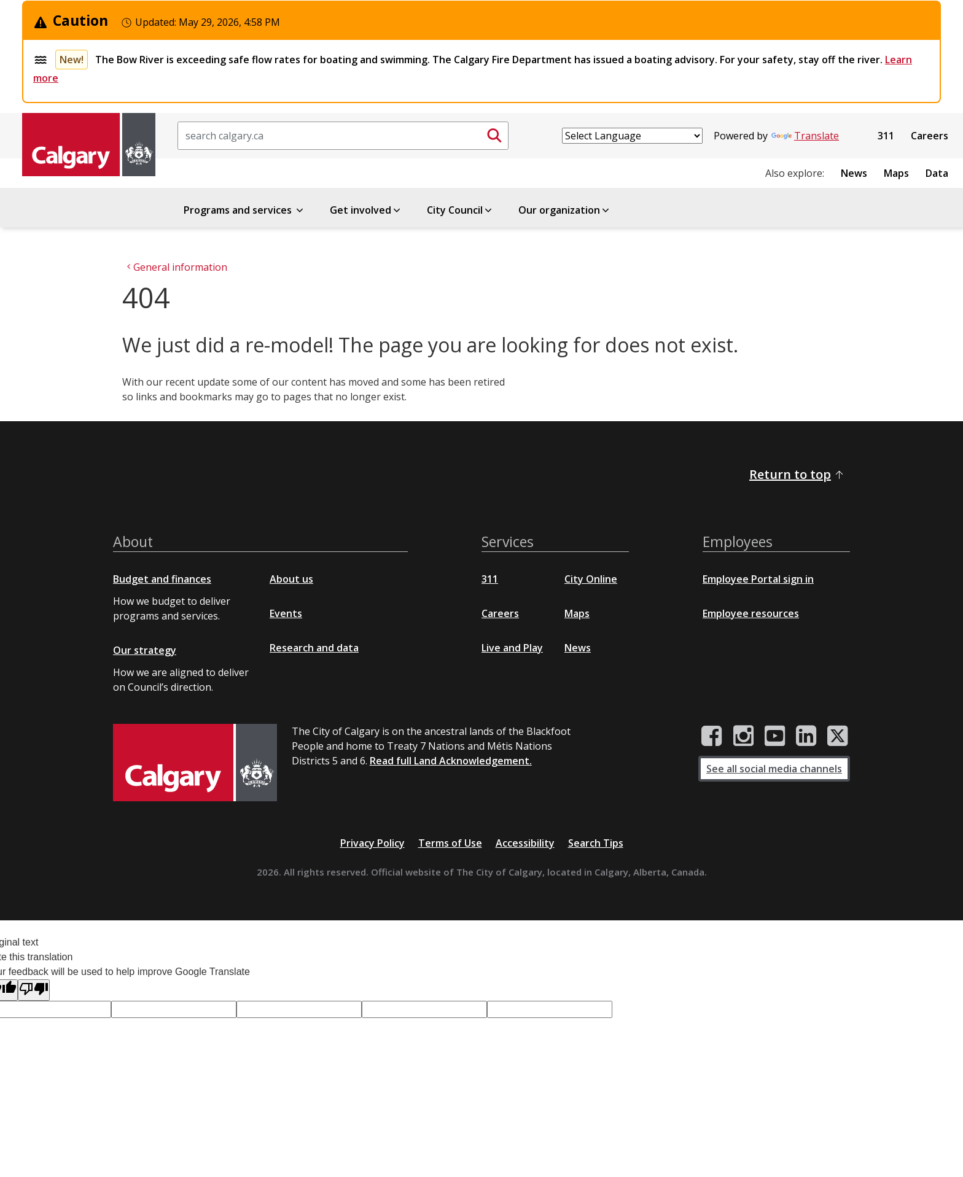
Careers (929, 135)
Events (286, 613)
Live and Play (512, 648)
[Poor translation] (34, 990)
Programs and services (244, 210)
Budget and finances (162, 579)
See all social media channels (774, 768)
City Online (590, 579)
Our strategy (144, 650)
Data (937, 173)
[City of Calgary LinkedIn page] (806, 736)
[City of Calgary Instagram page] (743, 736)
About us (291, 579)
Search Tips (595, 843)
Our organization (564, 210)
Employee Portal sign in (758, 579)
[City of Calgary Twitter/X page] (837, 736)
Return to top (796, 474)
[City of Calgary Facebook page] (712, 736)
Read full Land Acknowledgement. (451, 760)
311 (886, 135)
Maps (896, 173)
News (854, 173)
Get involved (366, 210)
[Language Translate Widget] (632, 136)
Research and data (314, 648)
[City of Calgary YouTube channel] (775, 736)
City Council (460, 210)
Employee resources (751, 613)
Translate (805, 135)
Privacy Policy (372, 843)
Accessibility (525, 843)
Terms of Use (450, 843)
